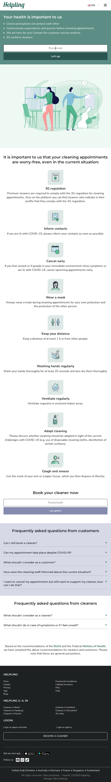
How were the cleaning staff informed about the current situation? (47, 572)
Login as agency (64, 727)
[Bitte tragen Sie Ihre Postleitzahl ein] (55, 502)
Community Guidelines (66, 681)
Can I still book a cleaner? (20, 543)
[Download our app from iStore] (30, 753)
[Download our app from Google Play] (44, 753)
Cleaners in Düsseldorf (66, 710)
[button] (93, 5)
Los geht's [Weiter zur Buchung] (55, 510)
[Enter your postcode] (55, 48)
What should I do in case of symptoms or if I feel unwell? (40, 625)
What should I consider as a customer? (29, 562)
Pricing (6, 687)
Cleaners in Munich (12, 713)
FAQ (58, 687)
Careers (6, 684)
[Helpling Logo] (14, 5)
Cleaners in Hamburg (13, 710)
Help (58, 690)
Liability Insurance (64, 684)
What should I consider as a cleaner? (27, 615)
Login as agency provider (15, 727)
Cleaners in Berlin (11, 707)
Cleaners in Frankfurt (65, 707)
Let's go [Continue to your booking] (55, 56)
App (5, 690)
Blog (5, 693)
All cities (60, 713)
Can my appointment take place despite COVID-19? (37, 552)
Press (6, 681)
